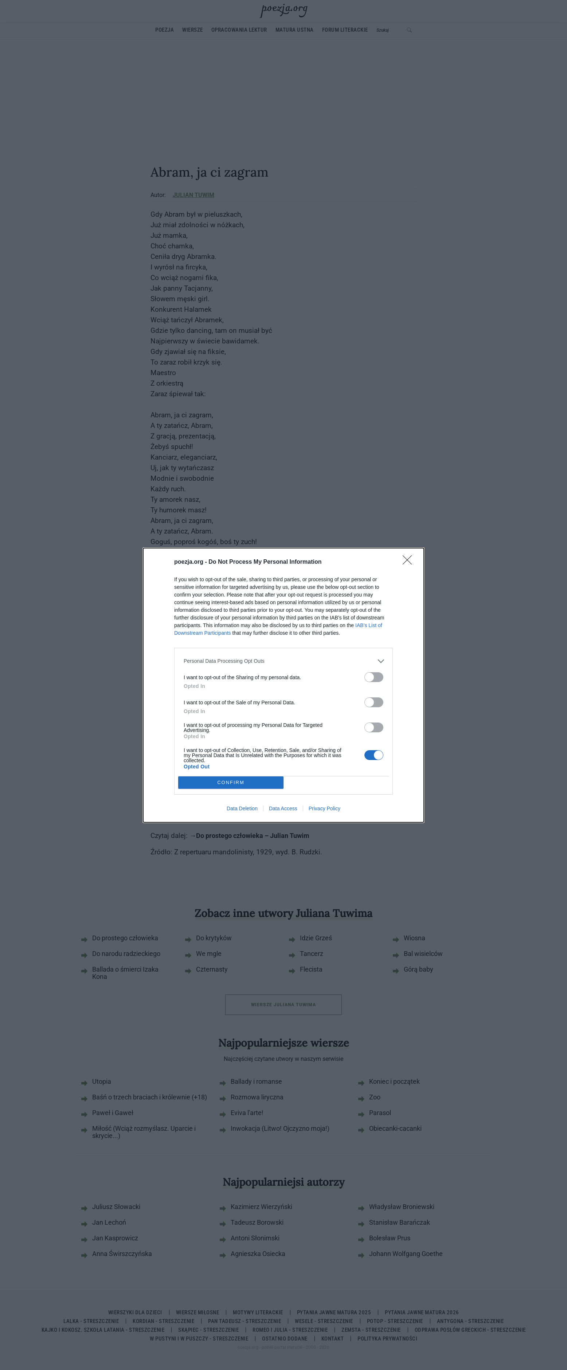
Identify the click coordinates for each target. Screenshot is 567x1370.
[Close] (410, 562)
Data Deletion (242, 808)
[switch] (373, 677)
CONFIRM (231, 782)
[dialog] (283, 685)
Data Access (283, 808)
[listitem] (283, 661)
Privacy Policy (324, 808)
